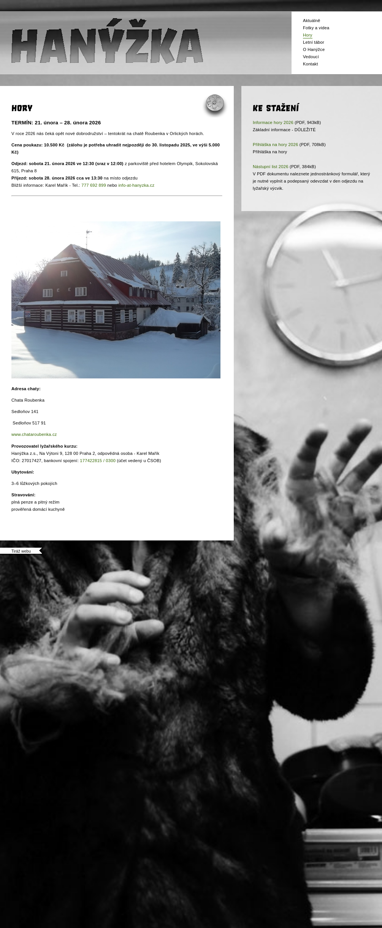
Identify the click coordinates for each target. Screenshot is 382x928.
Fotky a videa (316, 27)
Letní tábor (313, 42)
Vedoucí (311, 56)
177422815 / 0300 (98, 460)
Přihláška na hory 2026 (275, 144)
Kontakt (310, 64)
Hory (307, 35)
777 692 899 (93, 185)
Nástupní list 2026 (270, 166)
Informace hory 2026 (273, 122)
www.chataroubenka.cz (34, 434)
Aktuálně (311, 20)
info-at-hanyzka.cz (136, 185)
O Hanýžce (314, 49)
